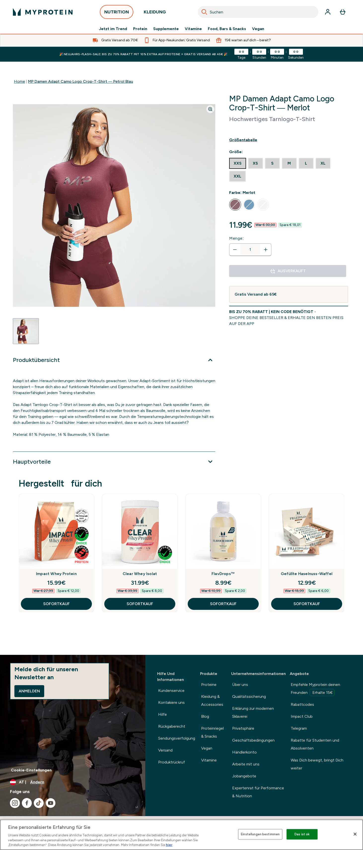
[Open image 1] (26, 331)
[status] (250, 250)
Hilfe (162, 714)
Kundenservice (171, 690)
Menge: (236, 238)
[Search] (204, 12)
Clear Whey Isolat (140, 573)
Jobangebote (244, 776)
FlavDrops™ (223, 573)
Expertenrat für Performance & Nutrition (258, 792)
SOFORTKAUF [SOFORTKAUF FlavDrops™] (223, 603)
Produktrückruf (171, 762)
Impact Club (302, 716)
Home (19, 81)
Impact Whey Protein (56, 573)
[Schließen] (355, 834)
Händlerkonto (244, 752)
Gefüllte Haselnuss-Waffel (306, 573)
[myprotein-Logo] (43, 12)
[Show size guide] (288, 140)
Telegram (299, 728)
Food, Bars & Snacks (227, 29)
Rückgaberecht (171, 726)
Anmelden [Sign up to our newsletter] (29, 691)
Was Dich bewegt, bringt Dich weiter (317, 764)
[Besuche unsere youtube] (51, 803)
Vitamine (193, 29)
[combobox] (258, 12)
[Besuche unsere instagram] (15, 803)
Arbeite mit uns (245, 764)
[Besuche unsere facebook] (27, 803)
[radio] (237, 163)
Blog (205, 716)
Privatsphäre (243, 728)
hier (169, 845)
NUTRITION (116, 13)
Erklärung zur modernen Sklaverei (253, 712)
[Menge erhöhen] (265, 250)
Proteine (209, 684)
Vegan (258, 29)
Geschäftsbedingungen (253, 740)
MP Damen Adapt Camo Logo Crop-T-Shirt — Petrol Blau (80, 81)
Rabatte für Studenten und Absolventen (315, 744)
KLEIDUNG (155, 13)
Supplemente (166, 29)
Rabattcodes (302, 704)
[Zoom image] (210, 109)
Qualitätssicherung (249, 696)
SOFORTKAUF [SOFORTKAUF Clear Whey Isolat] (140, 603)
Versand (165, 750)
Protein (140, 29)
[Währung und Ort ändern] (72, 782)
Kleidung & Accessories (212, 700)
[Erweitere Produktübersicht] (114, 360)
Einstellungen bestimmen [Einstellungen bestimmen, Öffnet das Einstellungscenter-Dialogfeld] (260, 834)
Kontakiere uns (171, 702)
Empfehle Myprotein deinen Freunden (315, 689)
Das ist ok (302, 834)
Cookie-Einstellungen (31, 770)
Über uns (240, 684)
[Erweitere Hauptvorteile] (114, 462)
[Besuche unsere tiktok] (39, 803)
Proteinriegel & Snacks (212, 732)
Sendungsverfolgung (176, 738)
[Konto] (327, 11)
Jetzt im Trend (113, 29)
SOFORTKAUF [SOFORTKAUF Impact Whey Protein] (56, 603)
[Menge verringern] (234, 250)
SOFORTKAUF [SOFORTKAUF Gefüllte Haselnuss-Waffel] (306, 603)
